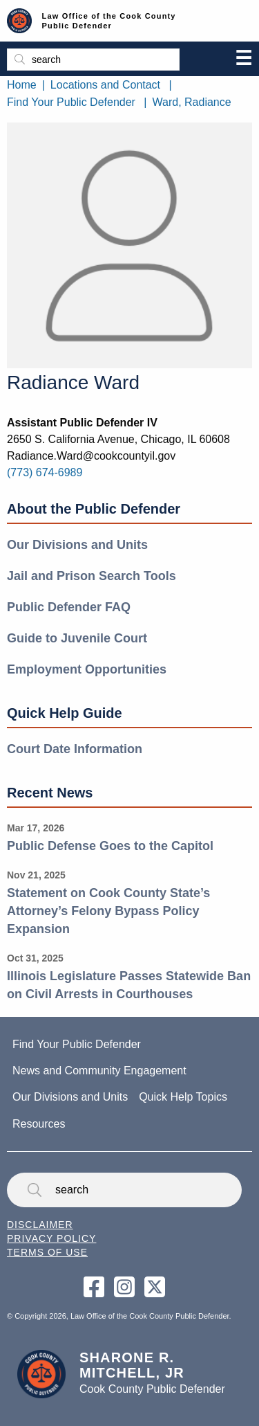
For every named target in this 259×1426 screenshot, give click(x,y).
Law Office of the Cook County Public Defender (109, 21)
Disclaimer (40, 1224)
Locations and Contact (105, 85)
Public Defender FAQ (69, 607)
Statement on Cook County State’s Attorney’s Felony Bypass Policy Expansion (108, 910)
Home (22, 85)
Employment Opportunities (86, 669)
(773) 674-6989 (44, 472)
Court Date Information (74, 749)
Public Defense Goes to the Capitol (110, 846)
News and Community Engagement (99, 1070)
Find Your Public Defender (71, 102)
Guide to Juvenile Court (77, 638)
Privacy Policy (51, 1238)
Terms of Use (47, 1252)
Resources (38, 1124)
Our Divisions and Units (77, 545)
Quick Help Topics (183, 1097)
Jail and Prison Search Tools (91, 576)
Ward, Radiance (192, 102)
